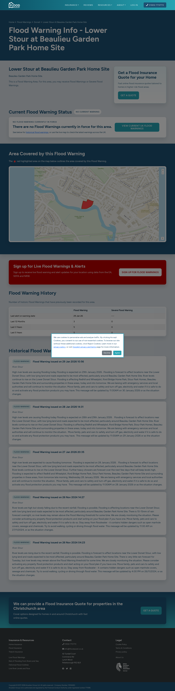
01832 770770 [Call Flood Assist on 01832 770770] (155, 5)
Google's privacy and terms (84, 347)
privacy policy (60, 347)
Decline (107, 353)
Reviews (88, 5)
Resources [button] (105, 5)
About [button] (121, 5)
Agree (117, 353)
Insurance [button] (72, 5)
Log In (134, 5)
